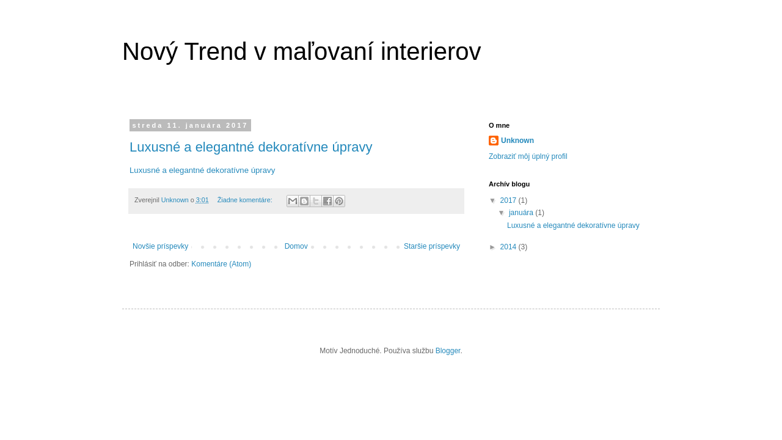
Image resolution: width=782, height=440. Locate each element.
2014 (509, 247)
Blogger (448, 350)
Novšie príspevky (160, 246)
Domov (296, 246)
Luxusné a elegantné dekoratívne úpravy (251, 147)
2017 (509, 200)
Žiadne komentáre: (245, 200)
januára (522, 212)
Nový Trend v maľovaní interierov (301, 51)
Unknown (517, 140)
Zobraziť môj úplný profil (528, 156)
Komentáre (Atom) (221, 264)
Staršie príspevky (432, 246)
